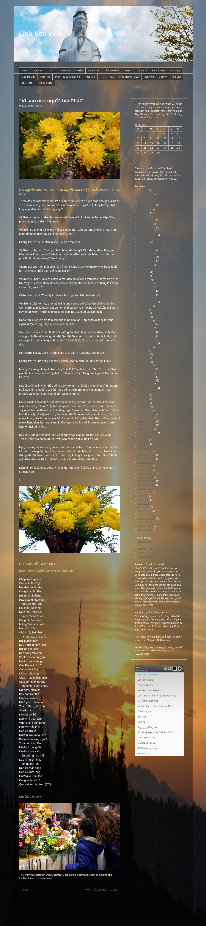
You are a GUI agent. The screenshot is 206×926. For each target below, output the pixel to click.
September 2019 (147, 302)
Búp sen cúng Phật (147, 674)
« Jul (137, 160)
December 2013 (147, 518)
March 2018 (144, 365)
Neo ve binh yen (146, 685)
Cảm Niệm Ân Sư (147, 743)
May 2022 (143, 216)
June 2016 (144, 443)
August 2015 (145, 466)
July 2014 (143, 496)
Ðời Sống (175, 70)
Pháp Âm (90, 76)
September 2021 (147, 234)
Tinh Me (142, 716)
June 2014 (144, 499)
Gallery (162, 76)
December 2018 (147, 331)
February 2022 (146, 220)
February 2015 (146, 473)
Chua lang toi (144, 711)
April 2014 (143, 507)
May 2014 (143, 503)
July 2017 (143, 395)
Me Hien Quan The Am (149, 690)
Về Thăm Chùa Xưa (148, 701)
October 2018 (145, 339)
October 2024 (145, 193)
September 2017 (147, 387)
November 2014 (147, 484)
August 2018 (145, 346)
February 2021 (146, 249)
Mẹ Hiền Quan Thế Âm (150, 552)
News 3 (129, 70)
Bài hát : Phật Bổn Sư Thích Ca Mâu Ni (159, 548)
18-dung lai (143, 753)
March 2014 (144, 510)
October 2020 (145, 264)
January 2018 (145, 372)
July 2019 (143, 309)
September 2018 (147, 343)
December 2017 (147, 376)
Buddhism (93, 70)
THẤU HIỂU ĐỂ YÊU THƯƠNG (102, 889)
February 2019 (146, 324)
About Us (38, 70)
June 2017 (144, 399)
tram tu (141, 722)
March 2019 (144, 320)
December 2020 (147, 257)
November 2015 (147, 458)
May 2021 (143, 246)
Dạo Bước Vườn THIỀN (70, 70)
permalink (83, 874)
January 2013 (145, 525)
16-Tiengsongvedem (148, 748)
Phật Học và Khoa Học (67, 76)
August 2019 (145, 305)
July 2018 (143, 350)
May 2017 (143, 402)
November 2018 (147, 335)
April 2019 (143, 317)
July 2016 (143, 440)
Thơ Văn (176, 76)
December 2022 (147, 205)
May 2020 (143, 275)
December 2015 (147, 454)
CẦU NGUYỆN (111, 70)
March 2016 (144, 451)
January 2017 (145, 417)
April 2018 (143, 361)
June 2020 (144, 272)
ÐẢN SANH (158, 70)
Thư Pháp (27, 82)
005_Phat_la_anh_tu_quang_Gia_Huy (157, 695)
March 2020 (144, 283)
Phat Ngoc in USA (129, 76)
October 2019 (145, 298)
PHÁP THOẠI (107, 76)
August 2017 (145, 391)
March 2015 (144, 469)
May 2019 (143, 313)
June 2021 (144, 242)
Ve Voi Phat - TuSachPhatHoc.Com (155, 706)
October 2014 (145, 488)
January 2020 (145, 287)
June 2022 (144, 212)
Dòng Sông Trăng (146, 737)
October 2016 (145, 428)
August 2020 (145, 268)
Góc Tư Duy (28, 76)
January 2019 (145, 328)
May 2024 (143, 197)
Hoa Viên (149, 76)
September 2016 (147, 432)
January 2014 (145, 514)
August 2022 (145, 208)
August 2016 (145, 436)
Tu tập (23, 889)
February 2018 (146, 369)
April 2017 (143, 406)
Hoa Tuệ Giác (45, 82)
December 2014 (147, 481)
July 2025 (143, 190)
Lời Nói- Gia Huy (146, 680)
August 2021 (145, 238)
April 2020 (143, 279)
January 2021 (145, 253)
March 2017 (144, 410)
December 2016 (147, 421)
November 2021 (147, 227)
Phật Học (45, 76)
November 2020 (147, 261)
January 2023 (145, 201)
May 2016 (143, 447)
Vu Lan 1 (142, 70)
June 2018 (144, 354)
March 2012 (144, 529)
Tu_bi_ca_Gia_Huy (147, 727)
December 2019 (147, 290)
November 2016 (147, 425)
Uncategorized (54, 874)
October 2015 (145, 462)
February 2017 (146, 413)
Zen (50, 70)
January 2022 (145, 223)
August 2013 (145, 522)
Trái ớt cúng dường (148, 545)
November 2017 (147, 380)
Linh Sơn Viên (40, 33)
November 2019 (147, 294)
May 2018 (143, 358)
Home (25, 70)
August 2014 (145, 492)
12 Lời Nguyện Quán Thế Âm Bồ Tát (156, 732)
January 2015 (145, 477)
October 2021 (145, 231)
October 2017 (145, 384)
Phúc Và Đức (145, 541)
